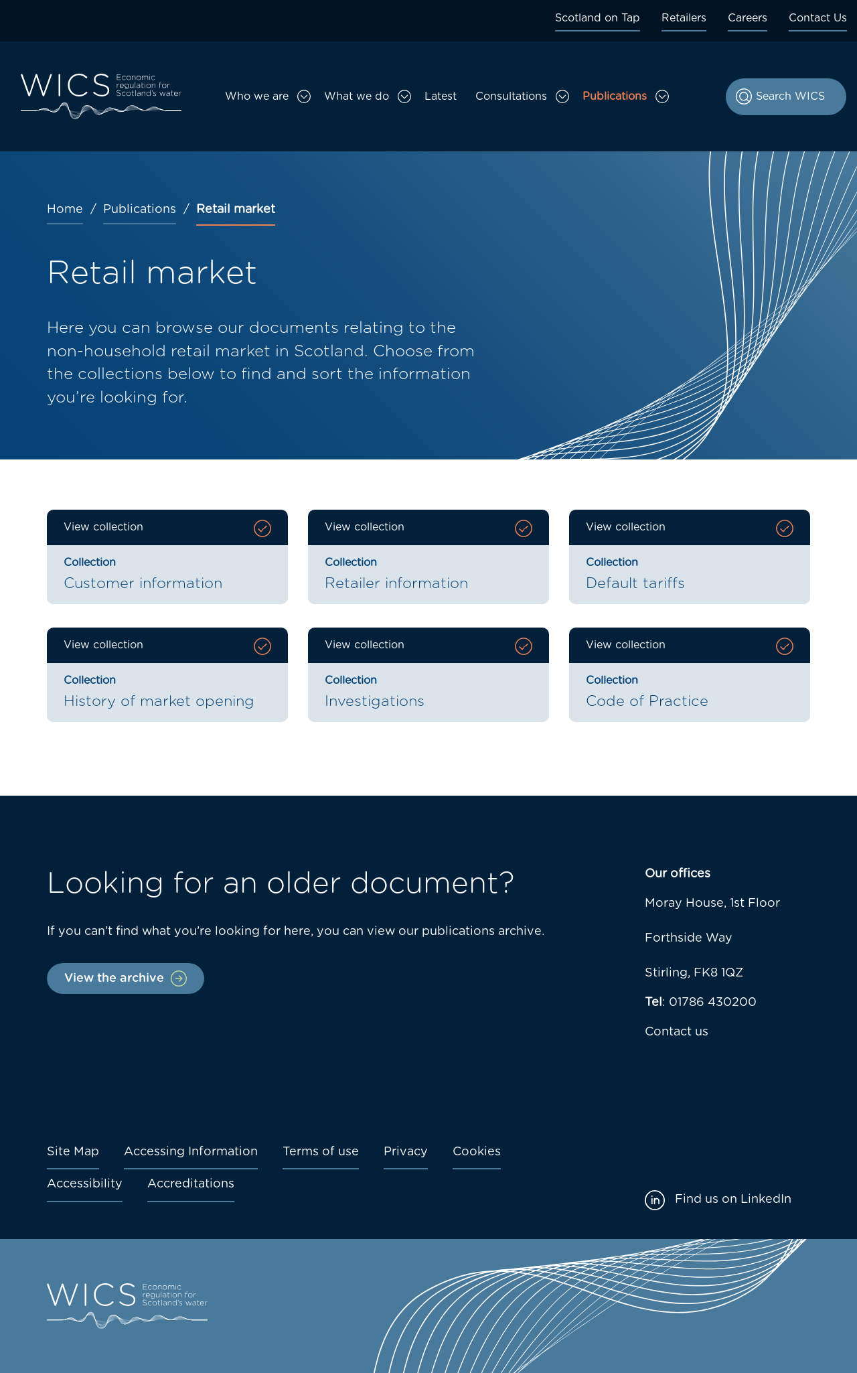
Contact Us (818, 18)
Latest (440, 96)
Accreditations (190, 1184)
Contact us (676, 1032)
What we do (356, 96)
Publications (614, 96)
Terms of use (321, 1152)
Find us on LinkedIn (733, 1200)
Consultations (511, 96)
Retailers (683, 18)
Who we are (257, 96)
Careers (747, 18)
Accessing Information (191, 1152)
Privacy (406, 1152)
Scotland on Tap (597, 18)
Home (65, 210)
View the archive (114, 978)
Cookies (477, 1152)
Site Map (73, 1152)
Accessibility (85, 1184)
